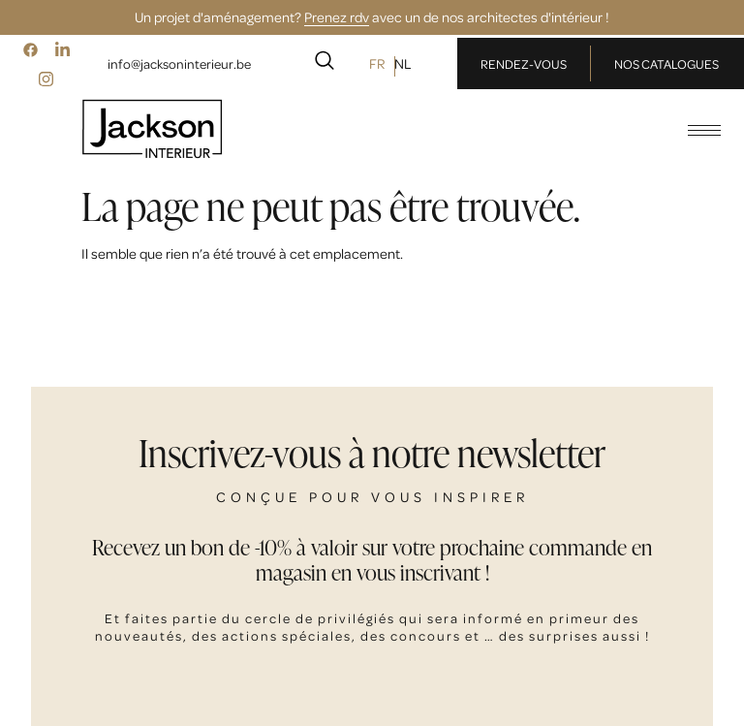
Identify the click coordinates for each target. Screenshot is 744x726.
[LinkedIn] (62, 49)
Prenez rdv (336, 16)
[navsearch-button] (324, 64)
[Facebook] (30, 49)
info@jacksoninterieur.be (179, 63)
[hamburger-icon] (704, 130)
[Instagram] (46, 78)
